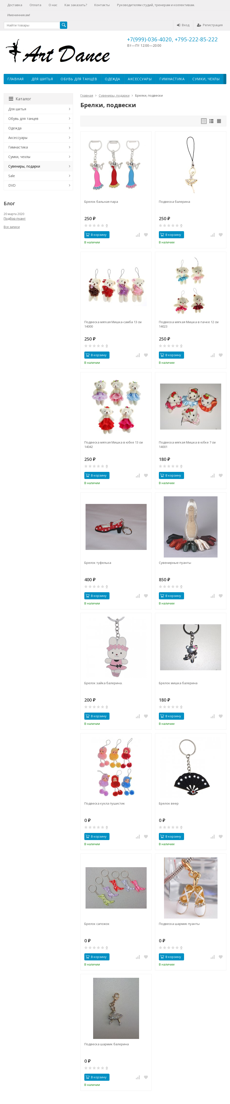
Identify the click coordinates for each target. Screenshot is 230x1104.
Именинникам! (18, 15)
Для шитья (42, 79)
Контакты (102, 5)
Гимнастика (172, 79)
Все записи (12, 227)
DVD (12, 185)
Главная (15, 79)
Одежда (112, 79)
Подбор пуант (15, 218)
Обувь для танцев (79, 79)
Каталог (20, 99)
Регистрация (210, 25)
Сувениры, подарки (114, 95)
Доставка (14, 5)
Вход (183, 25)
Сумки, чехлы (205, 79)
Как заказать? (76, 5)
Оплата (35, 5)
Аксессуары (140, 79)
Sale (11, 175)
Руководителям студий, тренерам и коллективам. (156, 5)
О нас (53, 5)
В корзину (96, 234)
